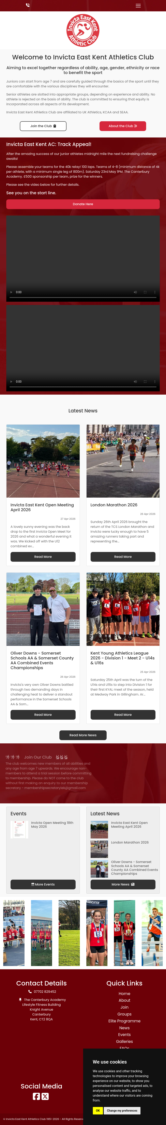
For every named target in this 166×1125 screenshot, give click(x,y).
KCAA (107, 112)
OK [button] (98, 1110)
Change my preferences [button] (122, 1110)
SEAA (124, 112)
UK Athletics (91, 112)
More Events (43, 884)
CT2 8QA (46, 1019)
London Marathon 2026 (130, 842)
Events (124, 1034)
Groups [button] (124, 1014)
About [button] (124, 1000)
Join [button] (125, 1007)
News (124, 1028)
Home (124, 993)
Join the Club (43, 126)
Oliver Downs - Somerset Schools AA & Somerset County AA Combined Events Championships (134, 868)
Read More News (83, 735)
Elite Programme (124, 1021)
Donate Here (83, 204)
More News (123, 884)
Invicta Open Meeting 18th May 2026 (52, 824)
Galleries (124, 1041)
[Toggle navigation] (138, 6)
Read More (43, 556)
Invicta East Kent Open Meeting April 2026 (129, 824)
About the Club (123, 126)
